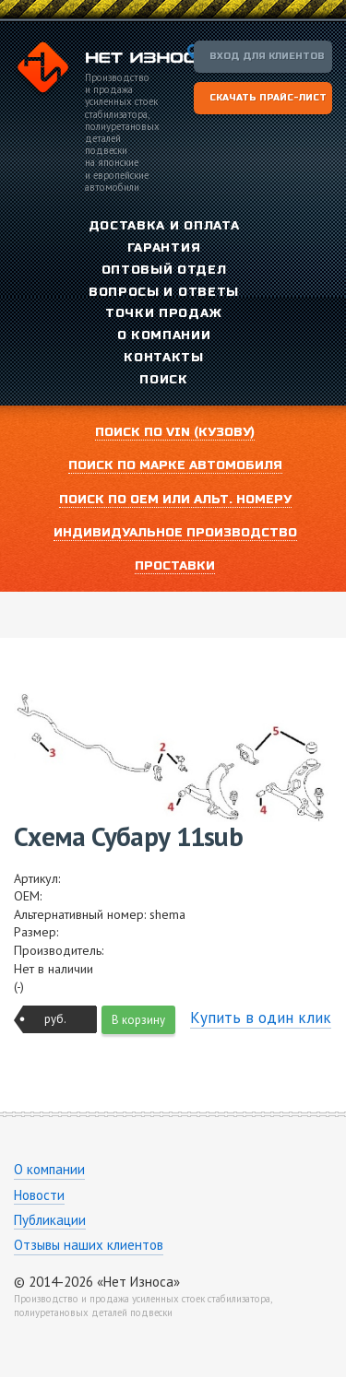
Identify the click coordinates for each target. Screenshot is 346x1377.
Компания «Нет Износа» (112, 70)
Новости (39, 1195)
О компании (49, 1169)
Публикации (50, 1220)
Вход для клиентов (267, 56)
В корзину (138, 1020)
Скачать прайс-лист (268, 97)
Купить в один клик (260, 1017)
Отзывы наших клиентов (88, 1244)
